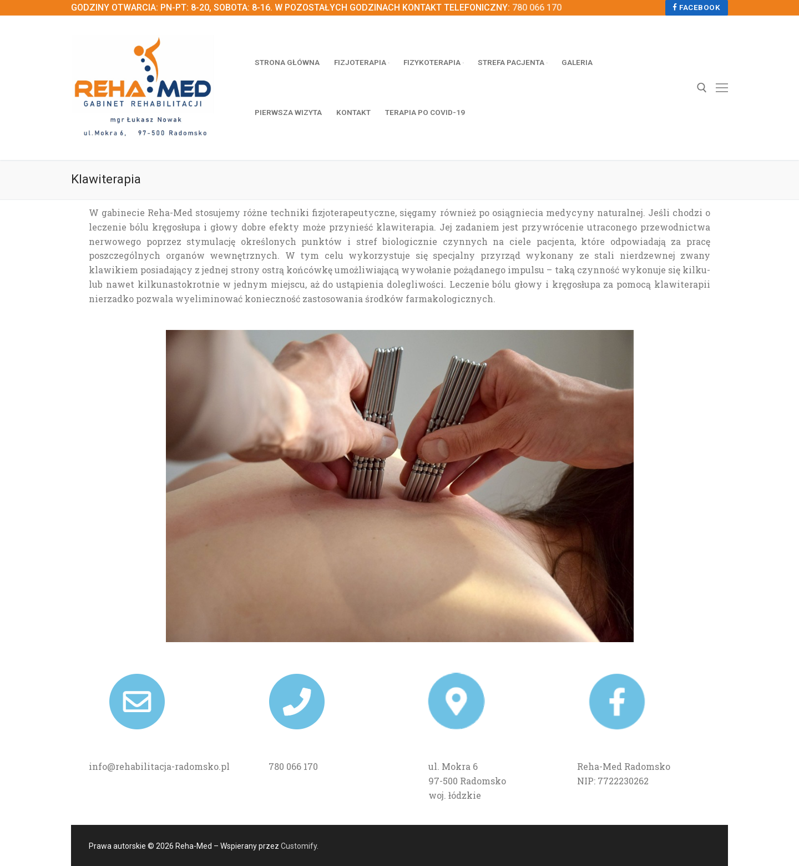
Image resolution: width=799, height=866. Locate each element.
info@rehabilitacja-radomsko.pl (159, 766)
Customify (299, 846)
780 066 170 (537, 7)
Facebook (696, 7)
